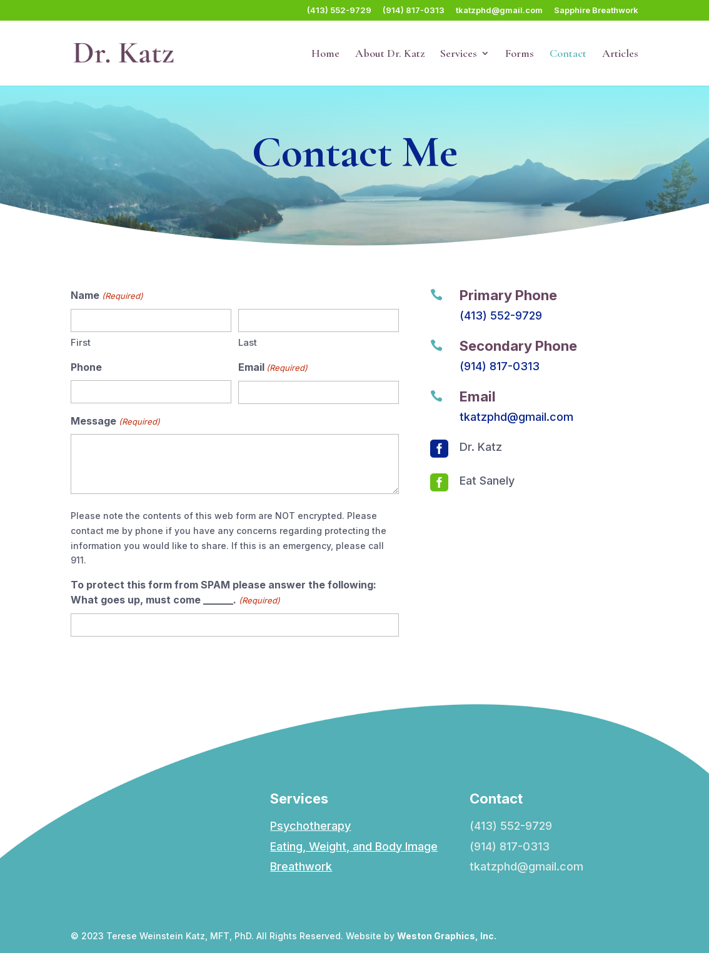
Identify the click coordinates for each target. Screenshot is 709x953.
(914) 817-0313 (414, 10)
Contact (568, 54)
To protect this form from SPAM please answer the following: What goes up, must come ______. (223, 593)
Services (458, 54)
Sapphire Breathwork (596, 10)
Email (273, 368)
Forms (519, 54)
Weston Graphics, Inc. (446, 935)
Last (247, 342)
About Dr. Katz (390, 54)
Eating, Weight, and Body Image (354, 846)
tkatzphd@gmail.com (499, 10)
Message (115, 422)
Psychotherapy (310, 825)
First (81, 342)
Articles (620, 54)
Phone (86, 367)
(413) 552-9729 (339, 10)
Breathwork (301, 866)
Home (325, 54)
